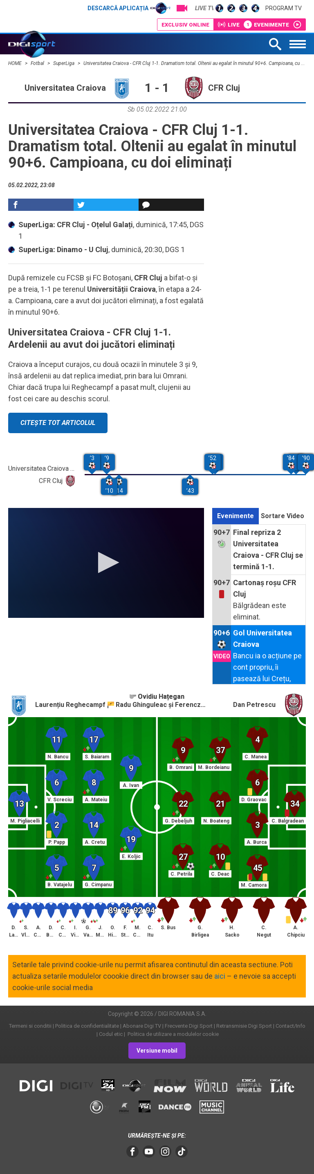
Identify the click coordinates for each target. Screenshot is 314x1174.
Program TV (283, 8)
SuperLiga (64, 63)
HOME (15, 63)
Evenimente (235, 516)
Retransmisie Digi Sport (244, 1026)
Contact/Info (290, 1026)
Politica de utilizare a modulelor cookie (172, 1034)
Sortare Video (282, 516)
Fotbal (38, 63)
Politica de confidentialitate (87, 1026)
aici (219, 976)
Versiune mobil (157, 1050)
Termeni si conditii (30, 1026)
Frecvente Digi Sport (189, 1026)
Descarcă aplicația (128, 8)
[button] (106, 562)
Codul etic (111, 1034)
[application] (106, 563)
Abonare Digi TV (142, 1026)
